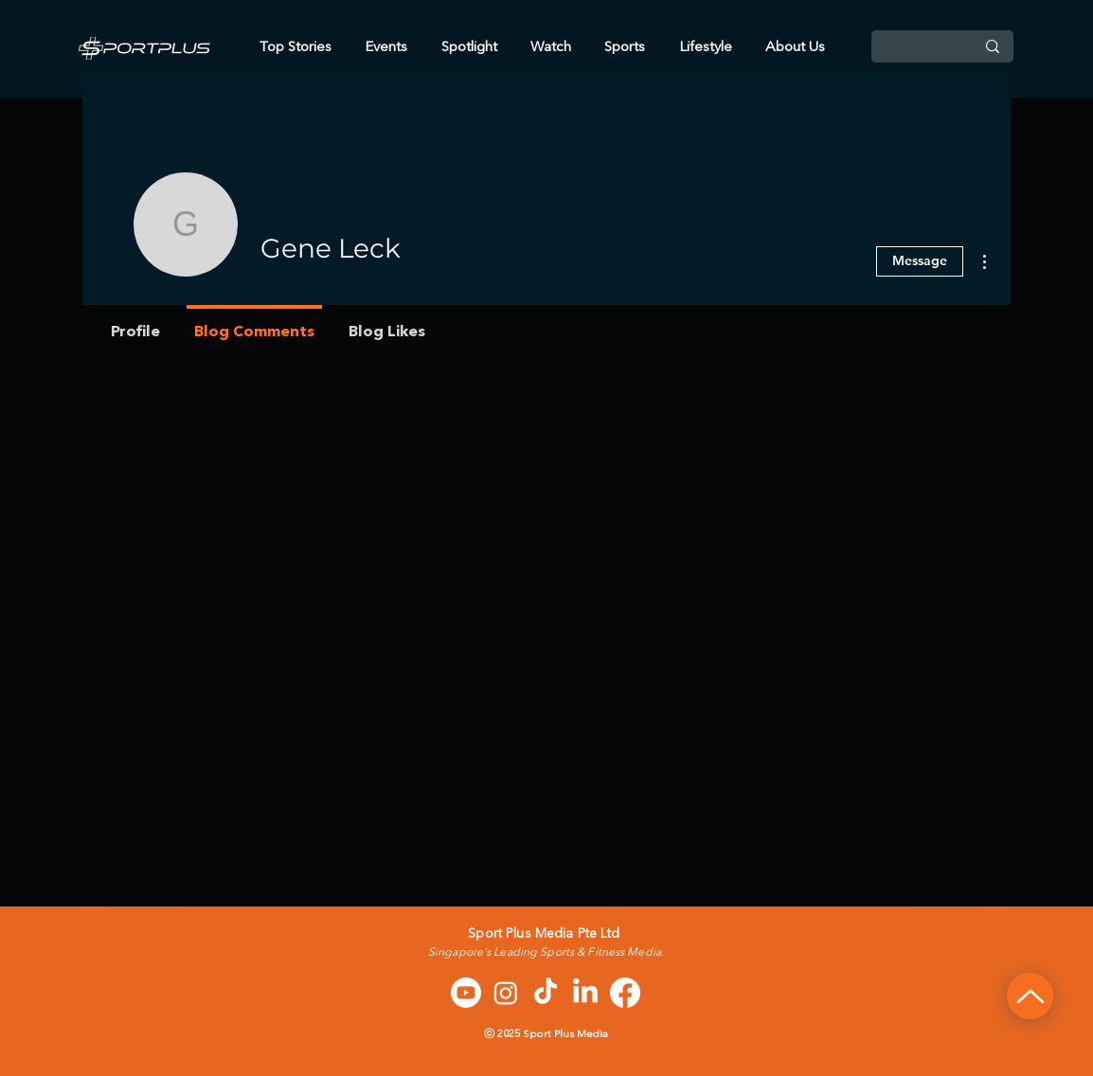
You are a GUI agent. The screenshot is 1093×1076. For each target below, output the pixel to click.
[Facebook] (625, 992)
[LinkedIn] (585, 992)
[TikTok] (545, 992)
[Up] (1030, 996)
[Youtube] (466, 992)
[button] (795, 48)
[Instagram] (506, 992)
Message (919, 260)
